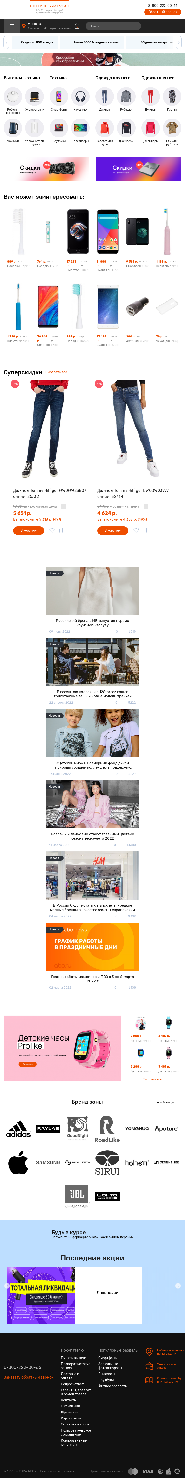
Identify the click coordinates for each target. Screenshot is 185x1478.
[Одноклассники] (16, 1400)
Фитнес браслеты (112, 1386)
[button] (6, 42)
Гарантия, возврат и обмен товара (76, 1392)
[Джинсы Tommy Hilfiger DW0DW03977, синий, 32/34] (134, 429)
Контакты (69, 1400)
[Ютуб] (25, 1400)
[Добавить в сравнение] (61, 530)
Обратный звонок (163, 12)
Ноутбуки (106, 1380)
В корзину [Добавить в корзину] (28, 530)
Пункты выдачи (73, 1358)
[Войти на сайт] (167, 26)
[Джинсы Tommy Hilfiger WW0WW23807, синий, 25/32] (50, 429)
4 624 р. (107, 513)
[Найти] (135, 26)
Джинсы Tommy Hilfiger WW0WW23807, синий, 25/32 (50, 493)
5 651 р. (22, 513)
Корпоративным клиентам (74, 1442)
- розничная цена (35, 506)
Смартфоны (107, 1358)
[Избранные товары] (159, 26)
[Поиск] (113, 26)
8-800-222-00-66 (162, 5)
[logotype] (16, 9)
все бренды (165, 1102)
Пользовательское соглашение (76, 1432)
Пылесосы (106, 1374)
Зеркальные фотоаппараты (110, 1366)
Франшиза (69, 1412)
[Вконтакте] (7, 1400)
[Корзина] (176, 26)
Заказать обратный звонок (29, 1377)
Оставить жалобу (75, 1424)
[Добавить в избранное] (52, 530)
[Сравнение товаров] (150, 26)
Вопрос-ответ (72, 1384)
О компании (70, 1406)
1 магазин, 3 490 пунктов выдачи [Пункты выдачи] (50, 28)
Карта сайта (71, 1418)
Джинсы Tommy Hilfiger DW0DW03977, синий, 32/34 (133, 493)
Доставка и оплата (70, 1376)
